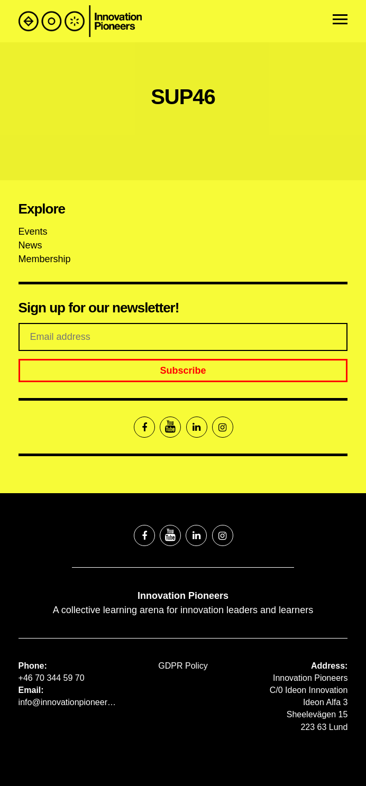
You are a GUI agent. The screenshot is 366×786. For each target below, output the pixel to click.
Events (33, 231)
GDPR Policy (182, 665)
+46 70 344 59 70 (52, 677)
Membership (45, 259)
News (30, 245)
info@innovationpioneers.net (68, 702)
